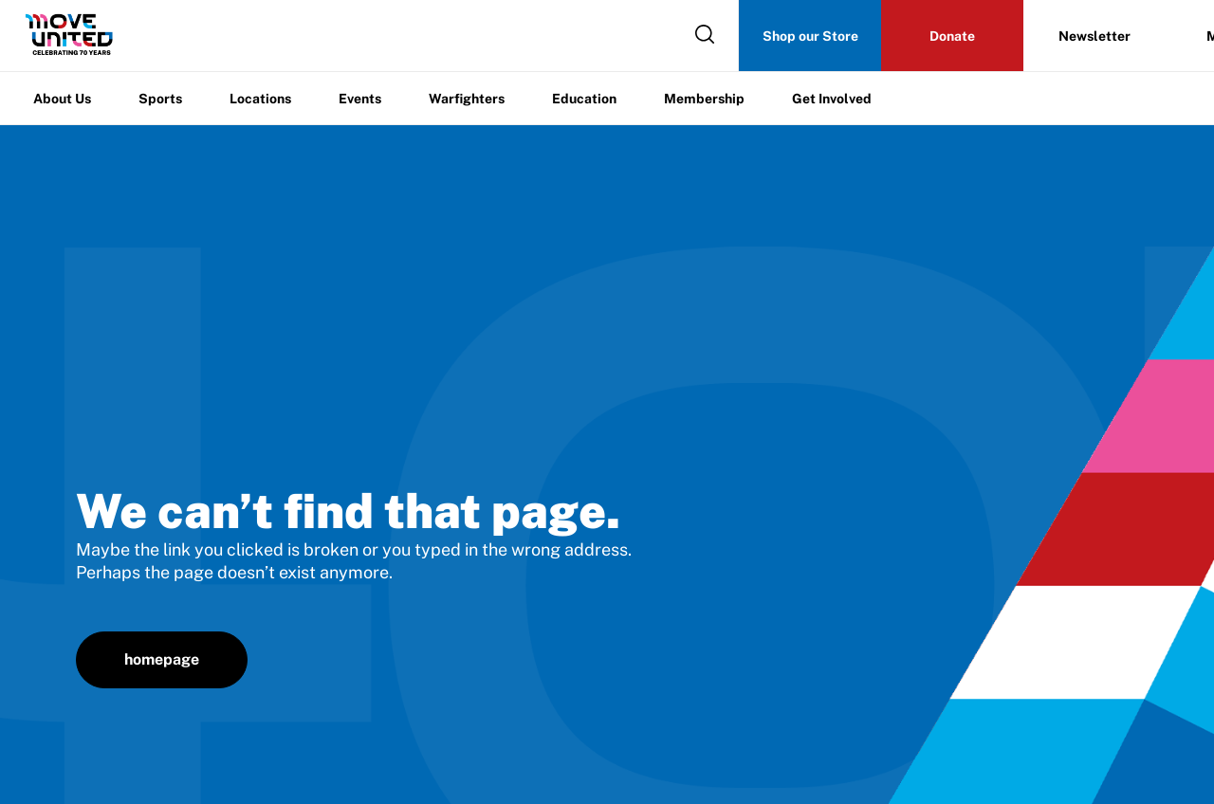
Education (584, 98)
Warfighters (467, 98)
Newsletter (1094, 36)
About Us (62, 98)
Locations (260, 98)
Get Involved (832, 98)
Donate (952, 36)
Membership (704, 98)
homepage (161, 659)
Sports (160, 98)
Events (360, 98)
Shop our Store (810, 36)
